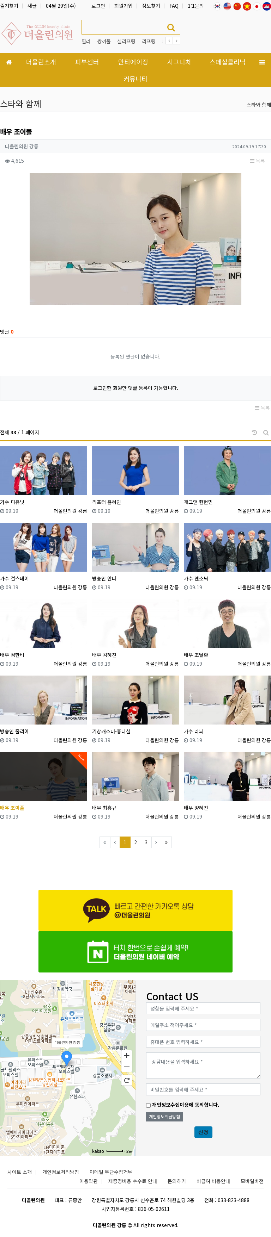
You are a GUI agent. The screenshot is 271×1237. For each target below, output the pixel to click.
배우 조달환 (196, 654)
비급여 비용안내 (213, 1181)
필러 (86, 41)
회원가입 (123, 5)
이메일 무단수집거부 (111, 1171)
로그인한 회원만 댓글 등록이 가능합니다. (135, 387)
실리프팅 (126, 41)
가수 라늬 (194, 731)
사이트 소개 (19, 1171)
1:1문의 (196, 5)
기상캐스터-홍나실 (111, 731)
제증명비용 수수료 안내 (132, 1181)
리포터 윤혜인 (106, 501)
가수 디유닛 (12, 501)
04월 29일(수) (61, 5)
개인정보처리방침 (60, 1171)
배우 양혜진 (196, 807)
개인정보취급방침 (164, 1116)
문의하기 (177, 1181)
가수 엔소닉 (196, 578)
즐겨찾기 (9, 5)
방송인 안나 (104, 578)
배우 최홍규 (104, 807)
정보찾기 (151, 5)
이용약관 (88, 1181)
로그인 (98, 5)
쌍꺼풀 (104, 41)
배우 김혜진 (104, 654)
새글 (32, 5)
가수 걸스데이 (14, 578)
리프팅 (149, 41)
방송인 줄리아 (14, 731)
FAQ (174, 5)
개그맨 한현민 (198, 501)
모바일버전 (252, 1181)
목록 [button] (257, 160)
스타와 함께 (259, 104)
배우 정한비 (12, 654)
